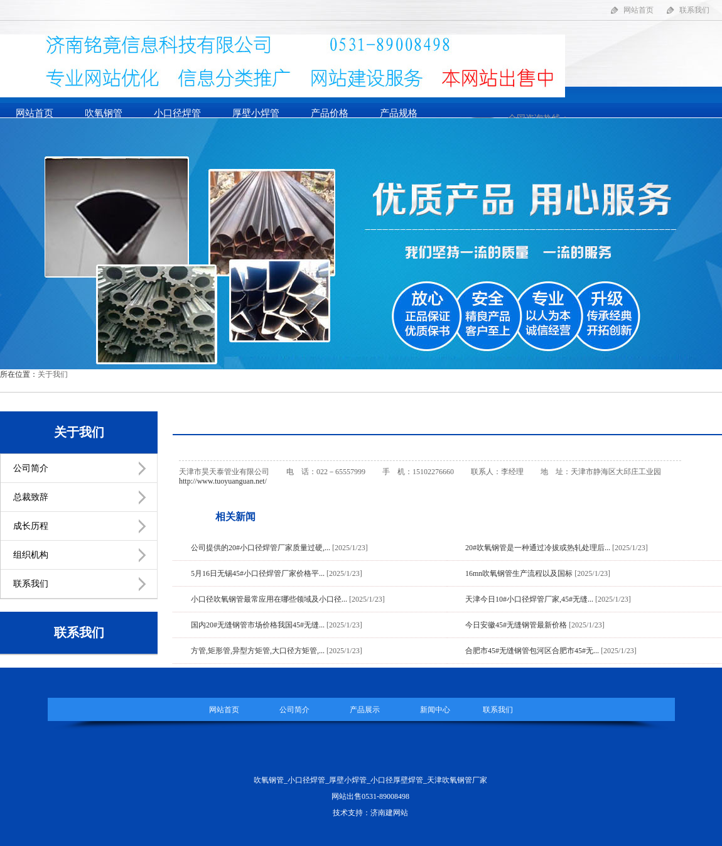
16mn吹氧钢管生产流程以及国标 (519, 573)
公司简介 (30, 468)
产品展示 (365, 709)
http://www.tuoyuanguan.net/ (223, 481)
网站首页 (638, 10)
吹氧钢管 (103, 113)
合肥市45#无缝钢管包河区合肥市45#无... (532, 650)
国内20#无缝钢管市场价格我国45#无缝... (258, 625)
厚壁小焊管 (255, 113)
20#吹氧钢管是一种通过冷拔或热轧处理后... (537, 547)
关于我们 (53, 374)
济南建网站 (389, 812)
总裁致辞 (30, 497)
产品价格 (329, 113)
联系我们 (694, 10)
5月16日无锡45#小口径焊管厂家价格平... (258, 573)
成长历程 (30, 526)
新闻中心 (435, 709)
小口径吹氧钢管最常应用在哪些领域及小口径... (269, 599)
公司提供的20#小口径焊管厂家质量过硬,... (260, 547)
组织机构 (30, 555)
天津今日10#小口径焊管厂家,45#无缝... (529, 599)
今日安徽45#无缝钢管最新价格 (516, 625)
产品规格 (399, 113)
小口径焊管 (177, 113)
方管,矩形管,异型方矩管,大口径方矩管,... (258, 650)
